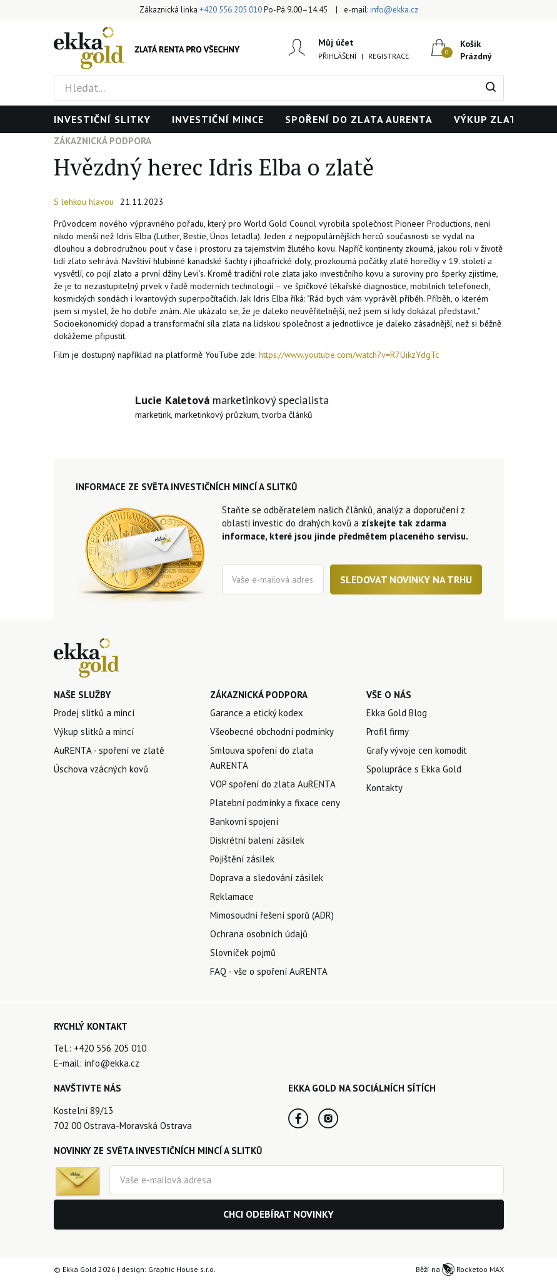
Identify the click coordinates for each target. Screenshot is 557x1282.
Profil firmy (387, 731)
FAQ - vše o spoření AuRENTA (269, 971)
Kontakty (384, 788)
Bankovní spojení (244, 821)
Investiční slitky (102, 119)
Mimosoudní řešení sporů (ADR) (272, 915)
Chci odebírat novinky (278, 1214)
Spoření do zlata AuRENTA (359, 119)
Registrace (388, 56)
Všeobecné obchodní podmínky (272, 731)
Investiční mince (218, 119)
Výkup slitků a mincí (94, 731)
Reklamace (232, 896)
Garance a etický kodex (256, 713)
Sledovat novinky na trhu (406, 579)
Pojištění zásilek (242, 859)
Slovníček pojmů (243, 953)
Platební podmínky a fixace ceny (275, 803)
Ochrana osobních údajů (259, 934)
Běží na (460, 1269)
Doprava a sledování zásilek (266, 878)
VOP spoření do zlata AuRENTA (273, 784)
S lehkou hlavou (84, 201)
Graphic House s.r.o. (182, 1269)
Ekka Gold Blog (396, 713)
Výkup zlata (488, 119)
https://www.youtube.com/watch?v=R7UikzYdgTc (349, 354)
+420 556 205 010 (230, 9)
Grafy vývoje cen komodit (416, 750)
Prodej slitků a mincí (94, 713)
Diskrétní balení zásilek (257, 840)
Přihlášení (337, 56)
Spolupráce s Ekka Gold (413, 769)
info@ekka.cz (394, 9)
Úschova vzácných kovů (101, 769)
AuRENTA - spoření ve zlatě (109, 750)
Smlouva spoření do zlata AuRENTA (261, 757)
